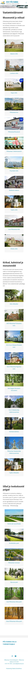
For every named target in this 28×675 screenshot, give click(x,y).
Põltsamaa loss (14, 112)
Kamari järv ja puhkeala (14, 524)
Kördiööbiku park (14, 543)
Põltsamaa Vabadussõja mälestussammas (14, 452)
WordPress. (19, 668)
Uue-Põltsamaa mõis (14, 229)
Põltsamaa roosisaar (14, 563)
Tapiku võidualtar (14, 473)
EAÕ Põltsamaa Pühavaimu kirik (14, 324)
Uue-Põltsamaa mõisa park (14, 602)
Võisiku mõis (14, 249)
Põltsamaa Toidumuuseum (14, 151)
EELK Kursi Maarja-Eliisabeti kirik (14, 346)
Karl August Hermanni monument (14, 389)
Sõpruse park (14, 582)
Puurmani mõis (14, 171)
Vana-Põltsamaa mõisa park (14, 621)
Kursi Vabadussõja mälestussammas (14, 411)
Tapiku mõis (14, 210)
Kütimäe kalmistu (14, 431)
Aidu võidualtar (14, 304)
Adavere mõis (14, 54)
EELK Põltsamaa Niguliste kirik (14, 368)
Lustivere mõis (14, 73)
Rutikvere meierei (14, 190)
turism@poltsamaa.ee (18, 663)
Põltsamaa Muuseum (14, 132)
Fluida (13, 668)
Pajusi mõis (14, 93)
